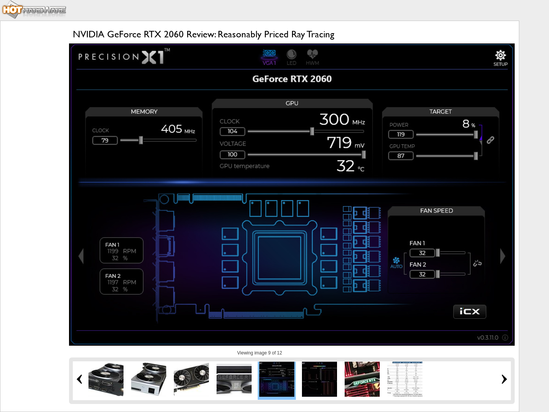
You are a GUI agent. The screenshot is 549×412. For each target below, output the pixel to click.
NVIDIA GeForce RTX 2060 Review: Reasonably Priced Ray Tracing (203, 34)
